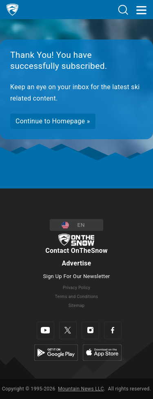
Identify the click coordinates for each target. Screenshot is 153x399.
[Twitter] (68, 330)
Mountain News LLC (81, 389)
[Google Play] (56, 352)
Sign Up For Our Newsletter (76, 276)
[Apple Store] (102, 352)
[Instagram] (90, 330)
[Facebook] (113, 330)
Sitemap (77, 305)
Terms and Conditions (76, 296)
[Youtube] (45, 330)
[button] (76, 225)
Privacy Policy (76, 287)
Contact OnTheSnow (76, 250)
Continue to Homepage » (53, 121)
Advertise (76, 263)
